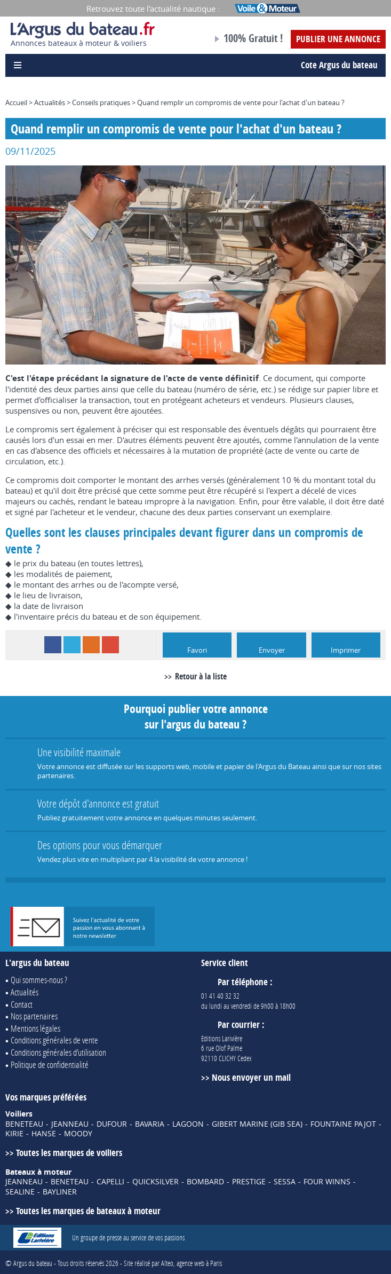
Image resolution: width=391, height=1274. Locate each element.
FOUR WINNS (327, 1181)
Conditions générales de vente (54, 1040)
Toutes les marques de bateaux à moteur (88, 1211)
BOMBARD (205, 1181)
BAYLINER (60, 1192)
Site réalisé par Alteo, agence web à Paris (173, 1263)
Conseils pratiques (101, 102)
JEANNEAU (70, 1124)
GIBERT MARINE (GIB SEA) (257, 1124)
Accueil (16, 102)
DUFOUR (112, 1124)
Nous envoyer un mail (251, 1077)
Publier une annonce (338, 39)
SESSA (285, 1181)
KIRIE (14, 1133)
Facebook (52, 644)
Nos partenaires (34, 1016)
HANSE (43, 1133)
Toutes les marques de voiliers (69, 1152)
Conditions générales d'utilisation (58, 1052)
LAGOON (188, 1124)
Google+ (110, 644)
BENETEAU (24, 1124)
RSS (91, 644)
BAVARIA (149, 1124)
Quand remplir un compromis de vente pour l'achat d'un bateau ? (241, 102)
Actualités (49, 102)
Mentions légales (35, 1028)
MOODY (78, 1133)
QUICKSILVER (155, 1181)
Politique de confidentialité (50, 1064)
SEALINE (20, 1192)
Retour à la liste (201, 676)
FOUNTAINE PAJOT (343, 1124)
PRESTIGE (249, 1181)
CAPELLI (110, 1181)
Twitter (72, 644)
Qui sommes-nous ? (39, 980)
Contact (22, 1004)
